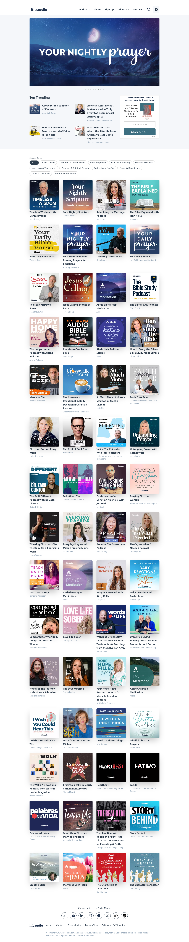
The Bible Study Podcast (144, 304)
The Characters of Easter (144, 884)
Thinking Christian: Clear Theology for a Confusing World (44, 548)
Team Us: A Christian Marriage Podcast (75, 834)
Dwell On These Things (109, 740)
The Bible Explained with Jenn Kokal (144, 213)
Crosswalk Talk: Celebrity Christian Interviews (77, 786)
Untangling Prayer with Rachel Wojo (143, 450)
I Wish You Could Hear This (42, 742)
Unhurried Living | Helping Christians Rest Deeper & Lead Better (143, 640)
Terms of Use (91, 925)
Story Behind (137, 833)
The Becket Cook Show (76, 449)
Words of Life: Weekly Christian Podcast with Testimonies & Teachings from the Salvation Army (110, 642)
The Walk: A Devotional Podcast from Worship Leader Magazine (43, 788)
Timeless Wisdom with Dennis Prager (43, 213)
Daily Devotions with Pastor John (142, 594)
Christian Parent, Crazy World (43, 450)
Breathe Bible (37, 884)
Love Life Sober (72, 636)
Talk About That (72, 496)
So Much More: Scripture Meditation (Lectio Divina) (110, 401)
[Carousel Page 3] (90, 89)
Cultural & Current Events (72, 162)
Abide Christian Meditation (139, 690)
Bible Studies (48, 162)
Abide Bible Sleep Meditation (106, 306)
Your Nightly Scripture (76, 212)
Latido (133, 784)
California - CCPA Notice (113, 925)
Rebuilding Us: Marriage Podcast (110, 213)
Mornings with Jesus (75, 884)
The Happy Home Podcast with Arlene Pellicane (41, 353)
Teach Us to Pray (39, 592)
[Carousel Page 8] (103, 89)
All (34, 162)
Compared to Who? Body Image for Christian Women (44, 640)
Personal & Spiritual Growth (75, 168)
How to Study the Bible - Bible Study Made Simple (144, 351)
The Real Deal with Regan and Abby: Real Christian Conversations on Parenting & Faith (110, 838)
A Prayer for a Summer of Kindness (55, 107)
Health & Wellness (144, 162)
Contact (137, 9)
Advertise (123, 9)
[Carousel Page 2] (88, 89)
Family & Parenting (120, 162)
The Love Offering (73, 688)
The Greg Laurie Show (109, 256)
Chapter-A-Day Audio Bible (75, 351)
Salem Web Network (87, 935)
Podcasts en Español (104, 168)
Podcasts (84, 9)
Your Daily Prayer (140, 256)
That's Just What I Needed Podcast (140, 546)
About (97, 9)
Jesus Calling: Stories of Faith (76, 306)
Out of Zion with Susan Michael (76, 742)
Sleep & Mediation (41, 173)
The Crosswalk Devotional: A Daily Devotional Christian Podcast (75, 403)
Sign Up (109, 9)
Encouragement (98, 162)
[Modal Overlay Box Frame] (139, 117)
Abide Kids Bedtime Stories (107, 351)
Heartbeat (102, 784)
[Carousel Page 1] (85, 89)
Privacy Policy (74, 925)
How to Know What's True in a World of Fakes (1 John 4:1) (56, 131)
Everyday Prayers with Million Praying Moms (76, 546)
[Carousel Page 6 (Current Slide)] (98, 89)
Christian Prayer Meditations (72, 594)
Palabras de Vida (39, 833)
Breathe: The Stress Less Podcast (110, 546)
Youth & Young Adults (65, 173)
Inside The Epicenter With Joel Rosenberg (108, 450)
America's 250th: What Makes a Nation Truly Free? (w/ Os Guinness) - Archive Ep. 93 (101, 111)
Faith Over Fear (139, 397)
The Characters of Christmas (106, 886)
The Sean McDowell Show (41, 306)
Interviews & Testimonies (44, 168)
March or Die (37, 397)
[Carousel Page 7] (100, 89)
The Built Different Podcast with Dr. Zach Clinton (42, 500)
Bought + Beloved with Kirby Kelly (109, 594)
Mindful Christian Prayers (140, 742)
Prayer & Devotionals (129, 168)
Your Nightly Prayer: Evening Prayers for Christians (75, 260)
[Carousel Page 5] (95, 89)
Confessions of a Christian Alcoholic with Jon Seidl (110, 500)
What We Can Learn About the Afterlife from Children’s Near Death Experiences (101, 133)
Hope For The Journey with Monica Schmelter (43, 690)
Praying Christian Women (140, 498)
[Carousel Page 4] (93, 89)
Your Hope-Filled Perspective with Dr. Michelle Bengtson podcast (108, 694)
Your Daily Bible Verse (42, 256)
